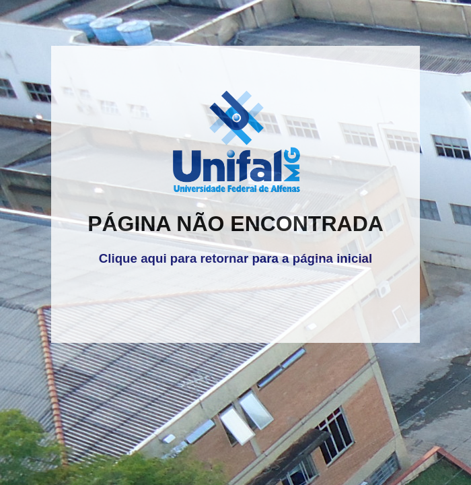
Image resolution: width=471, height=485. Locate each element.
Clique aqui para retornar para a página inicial (235, 258)
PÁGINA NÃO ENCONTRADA (235, 224)
